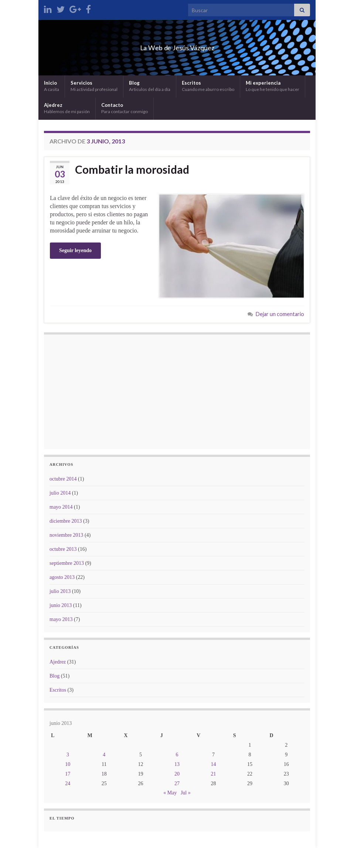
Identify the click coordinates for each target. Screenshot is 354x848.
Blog (149, 86)
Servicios (94, 86)
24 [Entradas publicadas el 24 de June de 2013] (67, 783)
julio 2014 (60, 493)
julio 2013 (60, 591)
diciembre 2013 (66, 521)
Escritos (208, 86)
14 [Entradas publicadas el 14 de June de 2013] (213, 764)
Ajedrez (67, 108)
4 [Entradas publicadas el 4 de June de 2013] (104, 754)
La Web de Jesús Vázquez (177, 45)
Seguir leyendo (75, 250)
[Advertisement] (177, 392)
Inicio (51, 86)
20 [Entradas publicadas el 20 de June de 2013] (177, 774)
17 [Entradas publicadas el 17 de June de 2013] (67, 774)
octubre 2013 (63, 549)
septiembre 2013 (67, 563)
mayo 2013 (61, 619)
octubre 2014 (63, 479)
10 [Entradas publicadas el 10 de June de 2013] (67, 764)
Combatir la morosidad (132, 169)
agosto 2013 (62, 577)
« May (170, 793)
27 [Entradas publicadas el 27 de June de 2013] (177, 783)
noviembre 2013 (66, 535)
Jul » (186, 793)
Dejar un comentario (280, 314)
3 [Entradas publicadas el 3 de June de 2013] (68, 754)
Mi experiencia (272, 86)
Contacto (124, 108)
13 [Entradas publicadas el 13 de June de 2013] (177, 764)
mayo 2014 (61, 507)
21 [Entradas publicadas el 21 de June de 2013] (213, 774)
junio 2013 (61, 605)
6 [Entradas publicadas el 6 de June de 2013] (177, 754)
